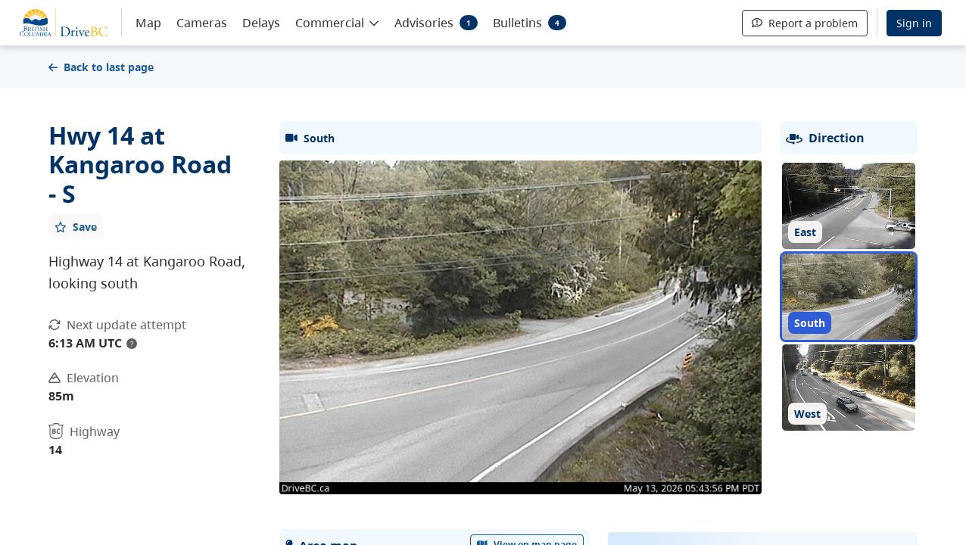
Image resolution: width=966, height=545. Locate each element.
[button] (337, 22)
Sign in (914, 23)
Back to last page (101, 67)
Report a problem (805, 23)
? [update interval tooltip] (131, 343)
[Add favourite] (75, 226)
